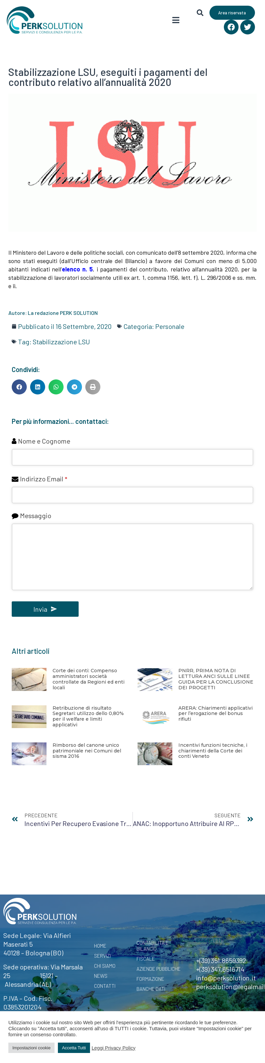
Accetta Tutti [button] (74, 1047)
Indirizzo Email (43, 479)
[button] (19, 386)
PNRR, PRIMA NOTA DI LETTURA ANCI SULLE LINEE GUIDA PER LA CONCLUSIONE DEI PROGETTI (215, 679)
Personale (169, 326)
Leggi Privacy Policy (114, 1048)
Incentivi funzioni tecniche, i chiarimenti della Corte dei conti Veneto (212, 750)
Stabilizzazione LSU (61, 342)
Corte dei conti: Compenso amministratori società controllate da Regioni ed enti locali (88, 679)
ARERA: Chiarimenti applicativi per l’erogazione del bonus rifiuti (215, 713)
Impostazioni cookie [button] (31, 1047)
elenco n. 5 (77, 269)
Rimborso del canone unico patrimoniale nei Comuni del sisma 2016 (87, 750)
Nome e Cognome (44, 441)
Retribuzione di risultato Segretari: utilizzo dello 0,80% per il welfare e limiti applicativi (88, 716)
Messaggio (35, 515)
